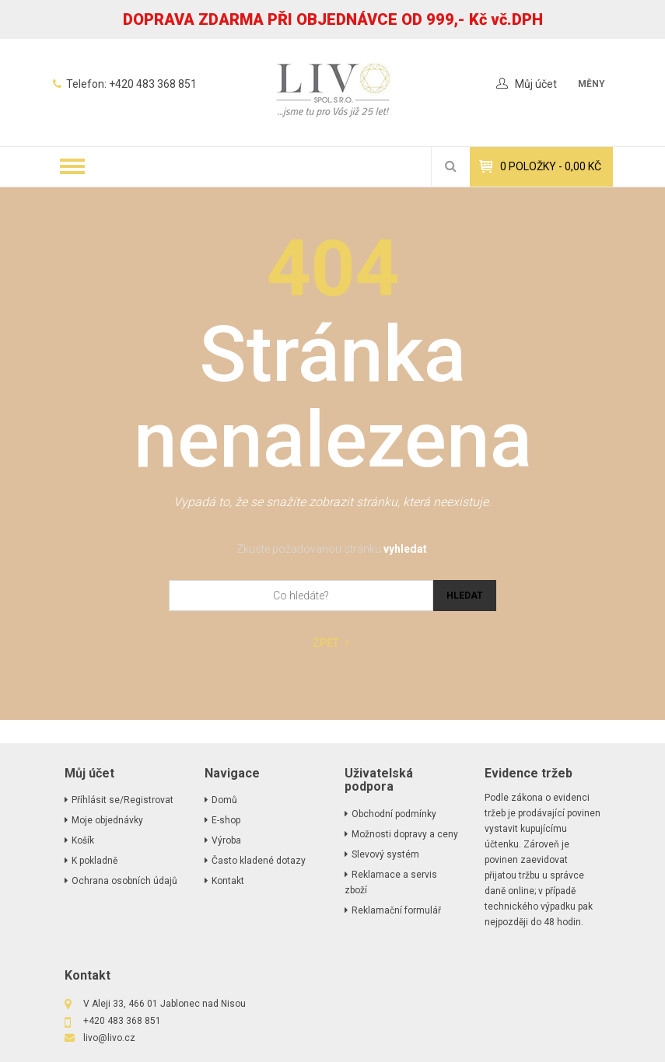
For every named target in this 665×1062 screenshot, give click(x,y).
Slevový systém (385, 854)
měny (591, 84)
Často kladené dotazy (259, 860)
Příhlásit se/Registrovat (122, 800)
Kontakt (228, 880)
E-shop (226, 820)
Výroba (226, 840)
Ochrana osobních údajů (124, 880)
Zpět (331, 643)
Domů (224, 800)
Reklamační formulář (396, 910)
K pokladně (94, 860)
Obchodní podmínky (394, 814)
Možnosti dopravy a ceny (405, 834)
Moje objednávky (107, 820)
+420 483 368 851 (153, 84)
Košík (83, 840)
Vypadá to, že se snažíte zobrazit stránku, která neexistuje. (332, 501)
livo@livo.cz (109, 1037)
